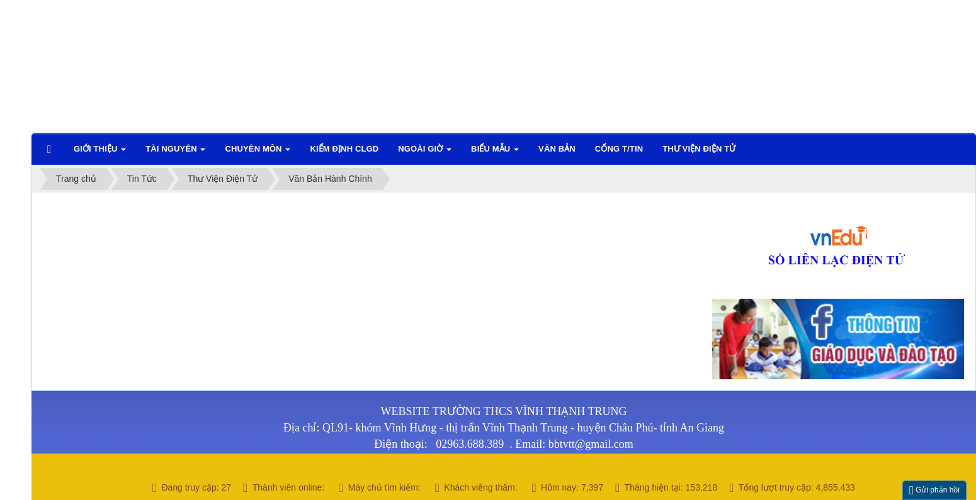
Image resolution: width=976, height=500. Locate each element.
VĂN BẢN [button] (557, 148)
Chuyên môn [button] (257, 152)
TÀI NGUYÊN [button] (175, 152)
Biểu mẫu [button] (495, 152)
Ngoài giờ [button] (424, 152)
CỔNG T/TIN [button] (619, 148)
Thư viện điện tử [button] (698, 148)
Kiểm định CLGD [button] (344, 148)
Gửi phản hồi (934, 490)
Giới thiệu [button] (100, 152)
